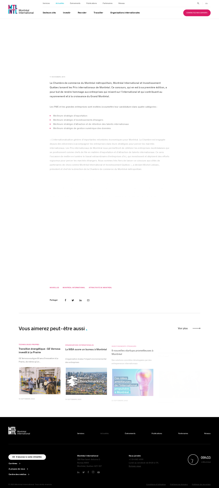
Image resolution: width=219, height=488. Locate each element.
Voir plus (183, 328)
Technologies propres (29, 346)
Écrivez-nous (135, 466)
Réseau (121, 3)
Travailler (98, 13)
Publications (91, 3)
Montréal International (74, 288)
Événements (75, 3)
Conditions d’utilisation (156, 484)
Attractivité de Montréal (100, 288)
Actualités (60, 3)
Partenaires (107, 3)
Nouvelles (54, 288)
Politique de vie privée (201, 484)
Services (46, 3)
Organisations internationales (125, 13)
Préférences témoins (179, 484)
